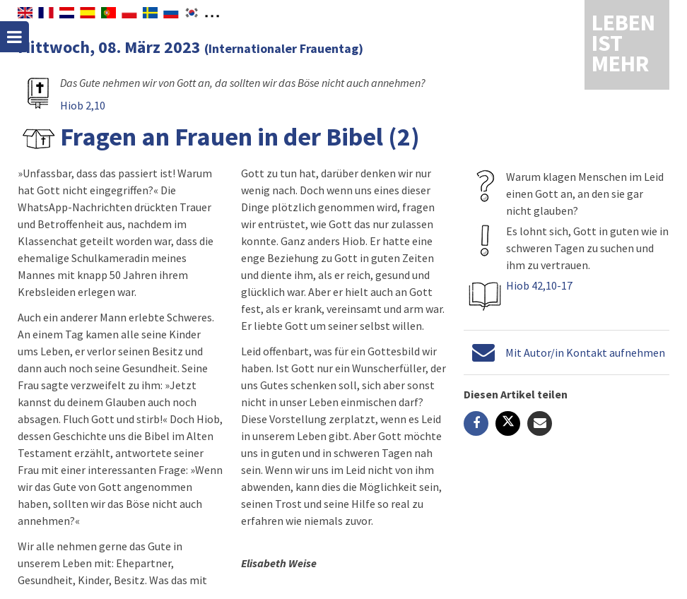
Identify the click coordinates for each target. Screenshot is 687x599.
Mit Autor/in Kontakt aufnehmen (585, 352)
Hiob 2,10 (82, 105)
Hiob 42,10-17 (539, 285)
